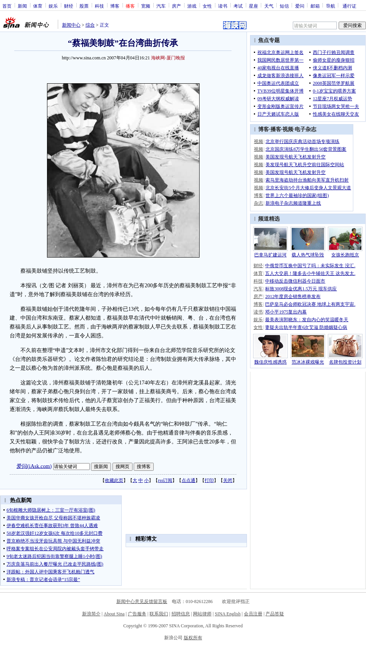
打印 (209, 480)
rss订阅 (165, 480)
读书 (222, 5)
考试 (238, 5)
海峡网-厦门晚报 (168, 58)
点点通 (188, 480)
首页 (7, 5)
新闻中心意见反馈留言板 (141, 601)
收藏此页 (114, 480)
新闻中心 (71, 25)
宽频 (145, 5)
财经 (68, 5)
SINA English (227, 614)
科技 (99, 5)
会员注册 (253, 614)
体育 (37, 5)
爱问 (299, 5)
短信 (284, 5)
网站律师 (202, 614)
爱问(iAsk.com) (34, 466)
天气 (269, 5)
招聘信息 (180, 614)
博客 (114, 5)
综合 (90, 25)
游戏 (191, 5)
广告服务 (137, 614)
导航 (330, 5)
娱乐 (53, 5)
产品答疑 (274, 614)
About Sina (114, 614)
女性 (207, 5)
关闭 (227, 480)
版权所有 (193, 637)
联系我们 (158, 614)
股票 (84, 5)
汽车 (161, 5)
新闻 (22, 5)
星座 (253, 5)
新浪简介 (91, 614)
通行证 (349, 5)
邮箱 (315, 5)
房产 (176, 5)
